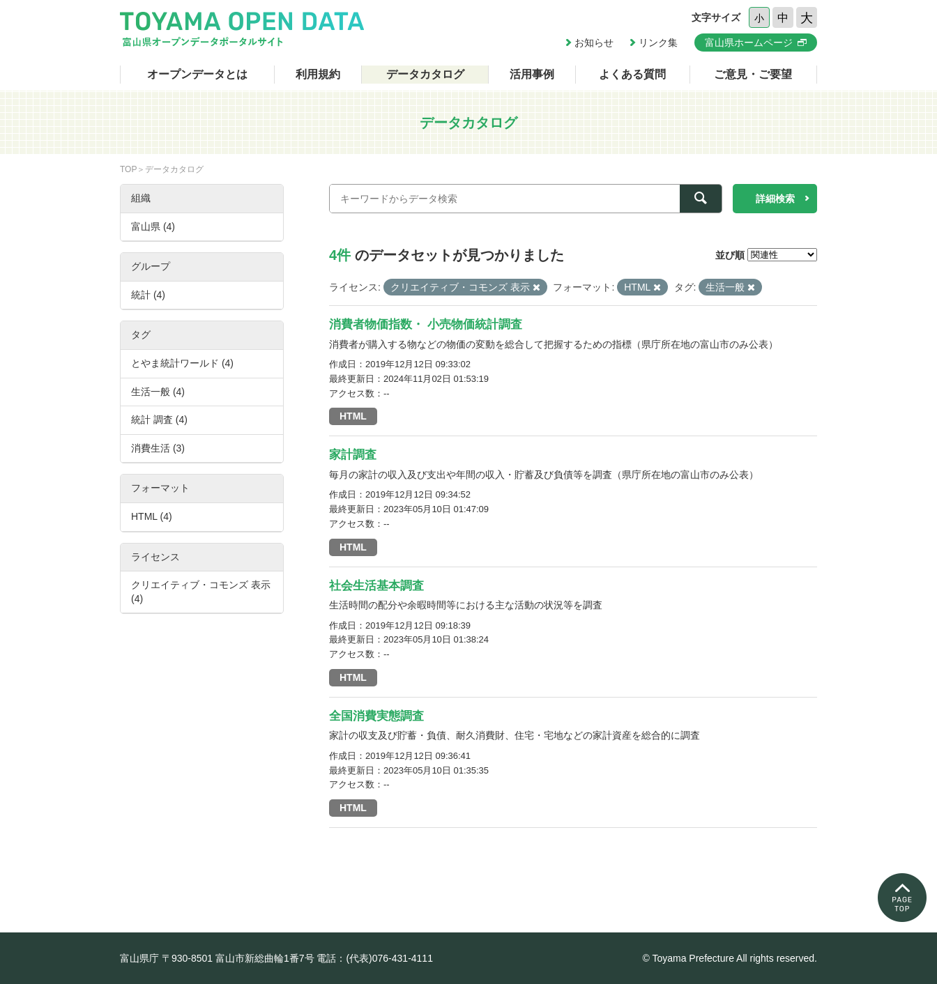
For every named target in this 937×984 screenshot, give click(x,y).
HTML (353, 416)
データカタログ (425, 74)
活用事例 (532, 74)
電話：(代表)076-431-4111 (375, 958)
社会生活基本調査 (376, 585)
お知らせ (594, 42)
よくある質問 (632, 74)
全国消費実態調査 (376, 716)
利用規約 (318, 74)
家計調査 (352, 454)
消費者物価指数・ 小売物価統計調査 (425, 324)
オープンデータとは (197, 74)
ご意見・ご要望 (753, 74)
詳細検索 (775, 198)
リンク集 (658, 42)
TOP (128, 169)
